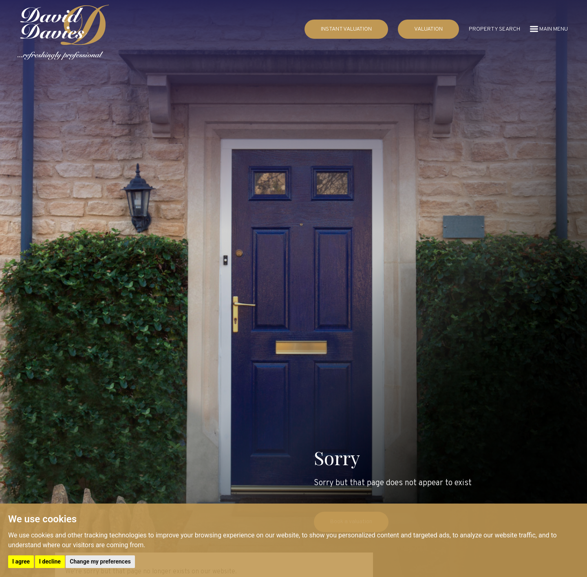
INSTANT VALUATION (346, 29)
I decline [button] (50, 561)
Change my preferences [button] (100, 561)
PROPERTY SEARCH (494, 29)
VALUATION (428, 29)
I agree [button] (21, 561)
